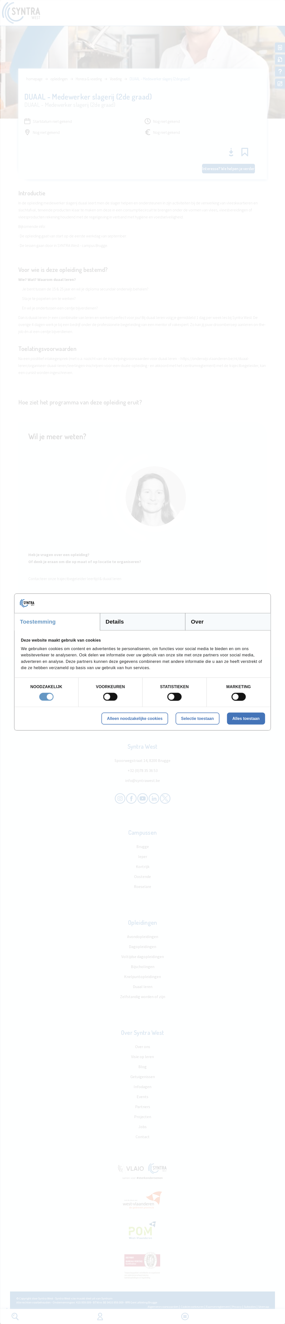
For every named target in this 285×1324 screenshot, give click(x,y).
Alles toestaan (245, 718)
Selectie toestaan (197, 718)
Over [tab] (197, 622)
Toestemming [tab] (38, 622)
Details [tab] (115, 622)
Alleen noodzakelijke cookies (134, 718)
